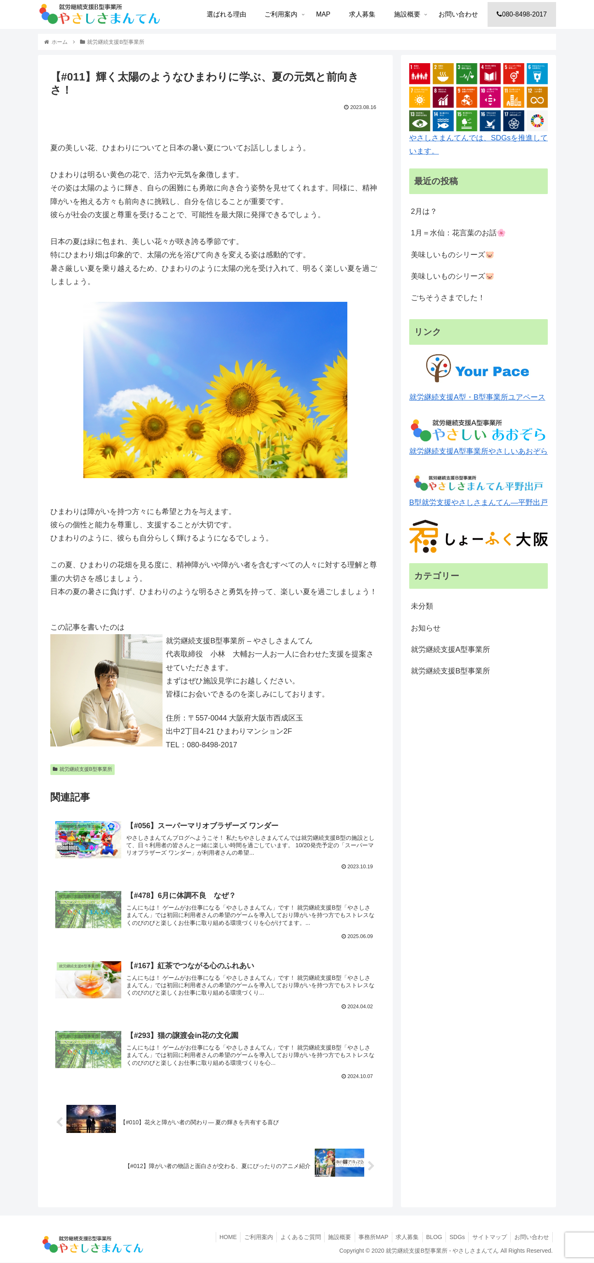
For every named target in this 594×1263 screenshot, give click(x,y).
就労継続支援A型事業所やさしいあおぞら (478, 436)
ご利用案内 (247, 1237)
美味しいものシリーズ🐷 (452, 255)
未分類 (422, 606)
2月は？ (424, 211)
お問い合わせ (531, 1237)
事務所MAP (366, 1237)
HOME (215, 1237)
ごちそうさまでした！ (448, 298)
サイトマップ (487, 1237)
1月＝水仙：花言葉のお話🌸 (458, 233)
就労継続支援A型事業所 (450, 649)
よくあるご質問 (290, 1237)
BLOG (430, 1237)
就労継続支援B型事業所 (82, 769)
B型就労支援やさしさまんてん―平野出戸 (478, 489)
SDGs (454, 1237)
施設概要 (330, 1237)
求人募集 (401, 1237)
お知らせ (426, 628)
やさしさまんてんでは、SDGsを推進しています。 (478, 109)
